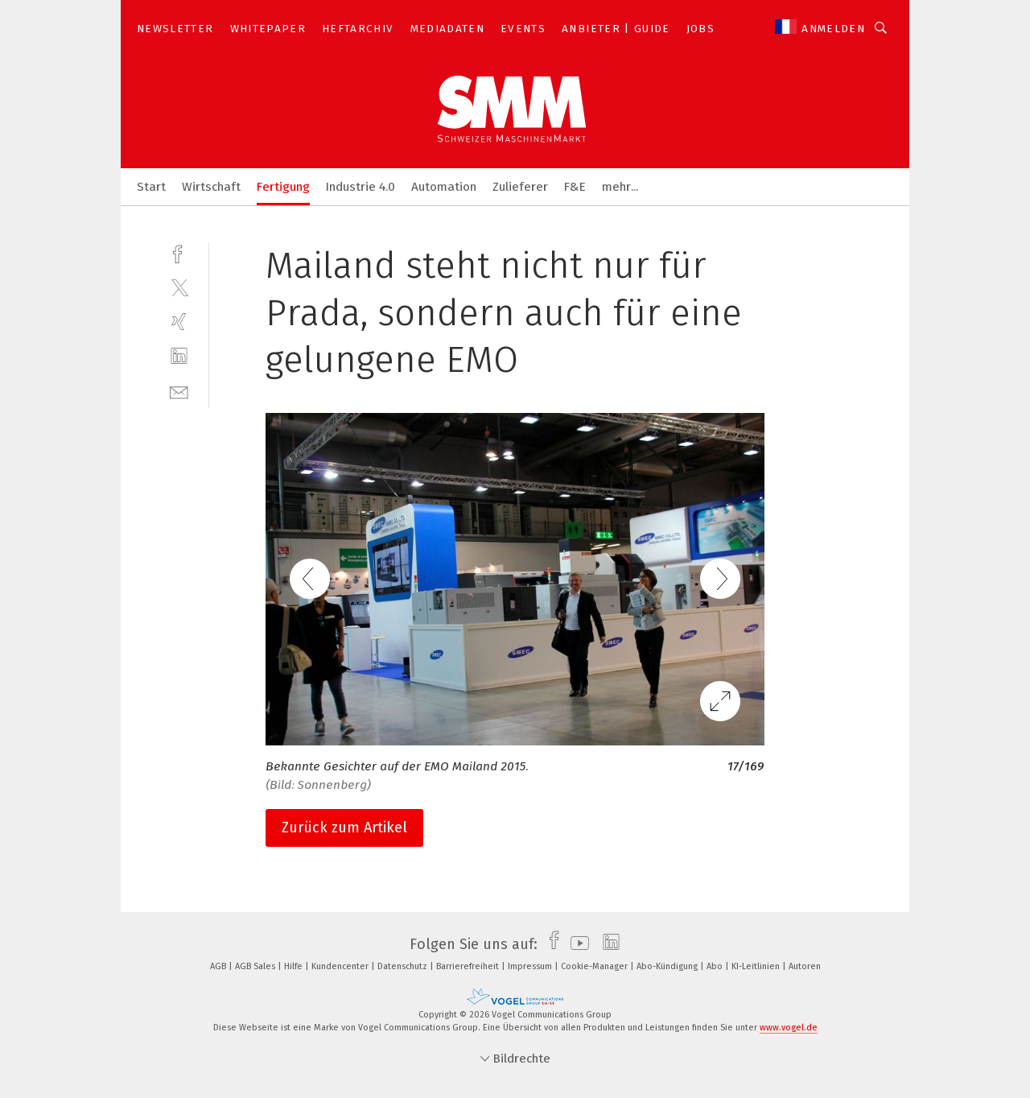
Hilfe (294, 966)
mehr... (620, 187)
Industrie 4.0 (360, 187)
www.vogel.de (789, 1027)
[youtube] (575, 944)
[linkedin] (179, 356)
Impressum (531, 966)
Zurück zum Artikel (344, 827)
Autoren (805, 966)
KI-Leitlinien (756, 966)
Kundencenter (341, 966)
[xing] (179, 322)
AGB (219, 966)
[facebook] (179, 252)
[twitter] (179, 287)
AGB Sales (256, 966)
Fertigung (283, 187)
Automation (443, 187)
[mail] (179, 391)
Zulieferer (520, 187)
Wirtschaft (211, 187)
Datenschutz (403, 966)
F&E (575, 187)
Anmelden (833, 28)
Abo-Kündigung (668, 966)
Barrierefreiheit (468, 966)
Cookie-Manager (595, 966)
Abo (716, 966)
